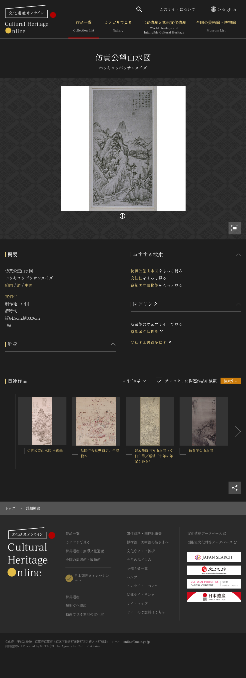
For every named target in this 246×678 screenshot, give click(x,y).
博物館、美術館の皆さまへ (148, 542)
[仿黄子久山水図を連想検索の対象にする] (183, 451)
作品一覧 (83, 27)
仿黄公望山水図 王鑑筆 (45, 450)
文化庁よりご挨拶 (141, 550)
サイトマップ (137, 603)
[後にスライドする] (236, 431)
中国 (29, 285)
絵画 (9, 285)
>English (223, 9)
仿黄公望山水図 (145, 271)
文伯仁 (11, 296)
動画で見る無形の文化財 (84, 614)
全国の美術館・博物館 (216, 27)
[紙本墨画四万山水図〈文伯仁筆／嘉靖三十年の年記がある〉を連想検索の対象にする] (129, 451)
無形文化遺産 (75, 605)
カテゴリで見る (118, 27)
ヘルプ (132, 577)
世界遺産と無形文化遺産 (164, 27)
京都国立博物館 (145, 285)
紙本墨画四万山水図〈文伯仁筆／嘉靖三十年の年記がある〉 (154, 456)
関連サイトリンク (141, 594)
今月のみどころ (139, 559)
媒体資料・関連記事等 (144, 533)
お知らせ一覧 (137, 568)
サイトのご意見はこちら (146, 612)
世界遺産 (72, 596)
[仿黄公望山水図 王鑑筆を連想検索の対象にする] (21, 451)
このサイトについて (178, 9)
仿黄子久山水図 (201, 450)
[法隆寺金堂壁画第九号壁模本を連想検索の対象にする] (75, 451)
